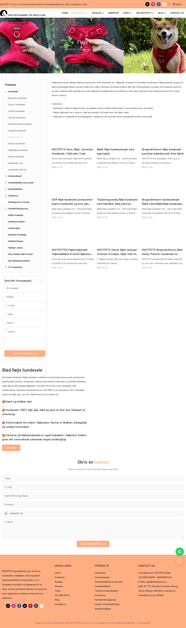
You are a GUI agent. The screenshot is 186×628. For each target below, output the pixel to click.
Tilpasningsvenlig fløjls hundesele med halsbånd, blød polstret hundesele (117, 202)
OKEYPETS (70, 49)
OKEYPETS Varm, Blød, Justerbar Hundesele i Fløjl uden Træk (72, 151)
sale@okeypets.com (156, 581)
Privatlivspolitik (144, 623)
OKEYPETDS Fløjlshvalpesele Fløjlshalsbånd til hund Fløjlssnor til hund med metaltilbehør (71, 252)
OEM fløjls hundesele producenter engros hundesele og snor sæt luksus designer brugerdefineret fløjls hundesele (72, 202)
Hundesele (97, 49)
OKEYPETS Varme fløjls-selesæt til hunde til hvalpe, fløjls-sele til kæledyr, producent (117, 252)
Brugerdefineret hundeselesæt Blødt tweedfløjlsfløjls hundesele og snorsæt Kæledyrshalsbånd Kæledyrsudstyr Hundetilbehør (162, 202)
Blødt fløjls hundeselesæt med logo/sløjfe (115, 151)
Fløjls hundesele (113, 49)
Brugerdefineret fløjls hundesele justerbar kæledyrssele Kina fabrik (163, 151)
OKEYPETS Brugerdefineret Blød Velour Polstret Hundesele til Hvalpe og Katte (162, 252)
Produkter (84, 49)
